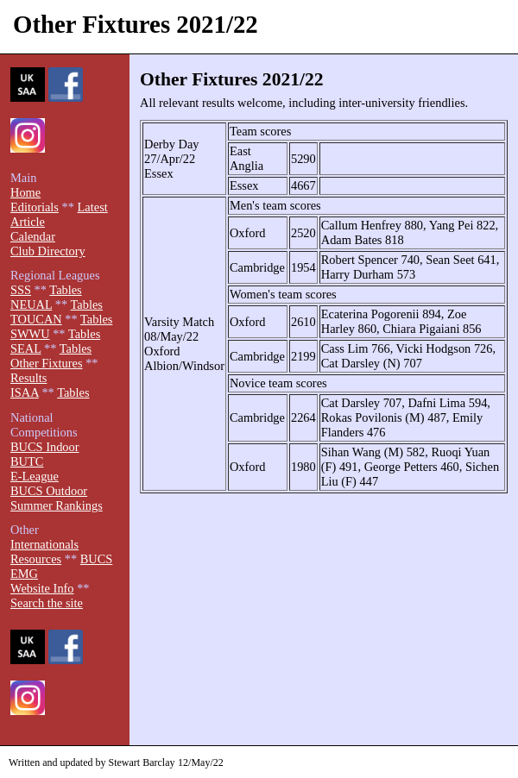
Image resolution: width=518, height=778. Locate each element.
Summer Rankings (56, 505)
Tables (65, 290)
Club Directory (47, 251)
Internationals (44, 544)
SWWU (30, 334)
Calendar (32, 236)
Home (25, 192)
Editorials (34, 207)
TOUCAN (36, 319)
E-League (34, 476)
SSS (20, 290)
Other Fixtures (46, 363)
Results (28, 378)
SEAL (25, 348)
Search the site (46, 603)
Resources (35, 559)
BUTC (26, 461)
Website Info (42, 588)
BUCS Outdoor (48, 491)
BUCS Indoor (44, 447)
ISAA (24, 392)
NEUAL (31, 304)
